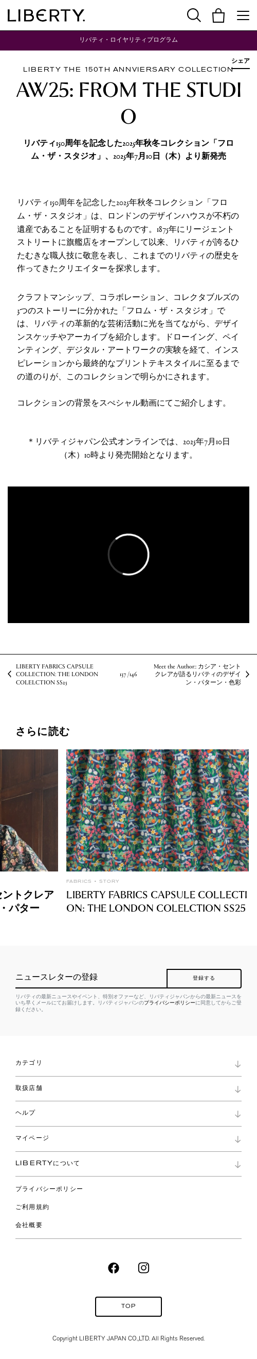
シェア (240, 61)
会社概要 (29, 1225)
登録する (204, 978)
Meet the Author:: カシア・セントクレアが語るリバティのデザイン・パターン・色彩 (197, 674)
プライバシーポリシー (169, 1002)
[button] (218, 15)
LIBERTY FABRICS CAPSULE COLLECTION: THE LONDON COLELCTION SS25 (57, 674)
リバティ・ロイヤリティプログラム (128, 40)
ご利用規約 (32, 1207)
